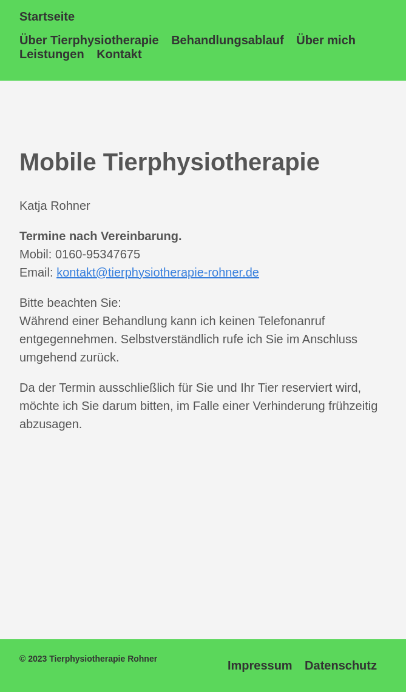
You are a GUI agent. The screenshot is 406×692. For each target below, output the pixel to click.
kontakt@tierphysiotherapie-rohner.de (157, 272)
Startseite (47, 16)
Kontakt (118, 54)
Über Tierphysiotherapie (89, 40)
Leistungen (51, 54)
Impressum (260, 665)
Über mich (326, 40)
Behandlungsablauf (227, 40)
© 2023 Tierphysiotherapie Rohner (88, 658)
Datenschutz (341, 665)
